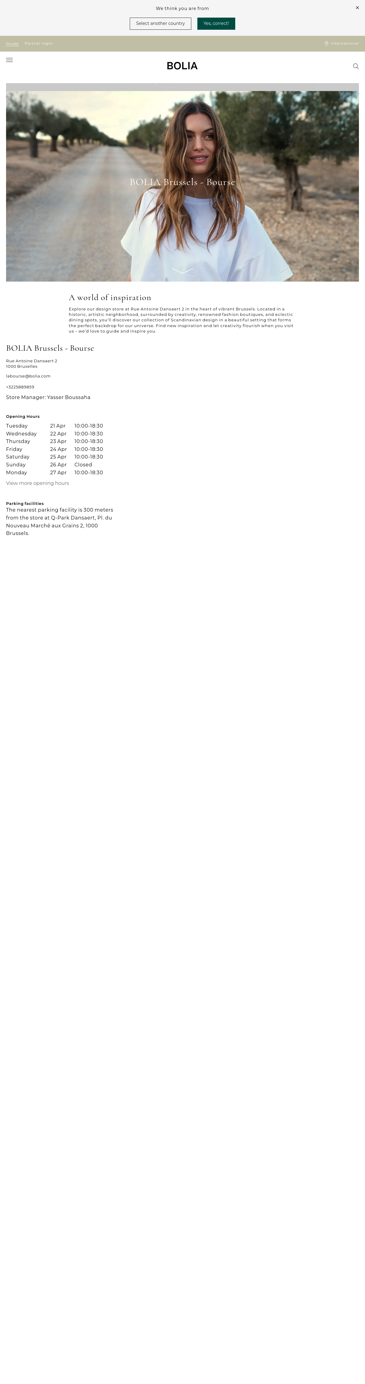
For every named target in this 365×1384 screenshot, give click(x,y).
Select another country (160, 23)
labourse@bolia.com (28, 376)
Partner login (39, 43)
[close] (357, 7)
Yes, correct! (216, 23)
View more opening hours (37, 483)
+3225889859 (20, 386)
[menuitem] (14, 66)
